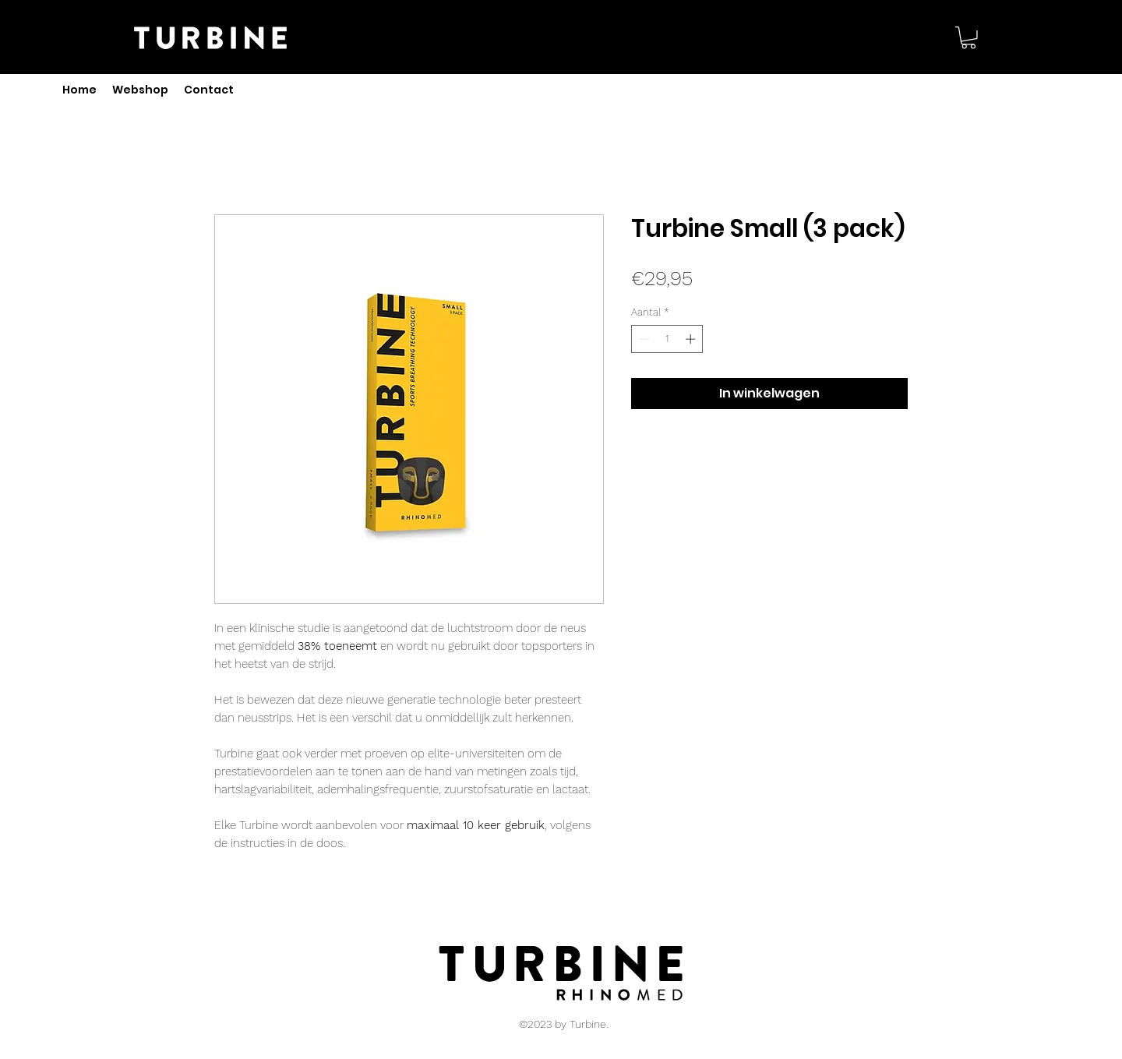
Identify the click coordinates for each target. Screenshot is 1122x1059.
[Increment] (692, 339)
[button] (968, 37)
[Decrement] (642, 339)
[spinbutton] (667, 339)
